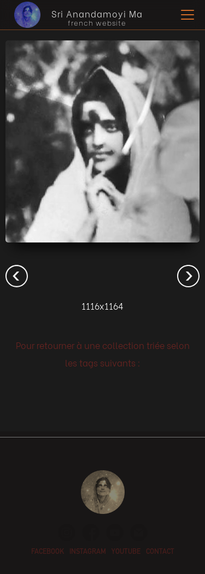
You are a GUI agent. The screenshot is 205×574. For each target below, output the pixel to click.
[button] (185, 15)
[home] (76, 14)
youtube (126, 552)
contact (160, 552)
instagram (87, 552)
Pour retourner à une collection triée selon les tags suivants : (103, 354)
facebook (47, 552)
